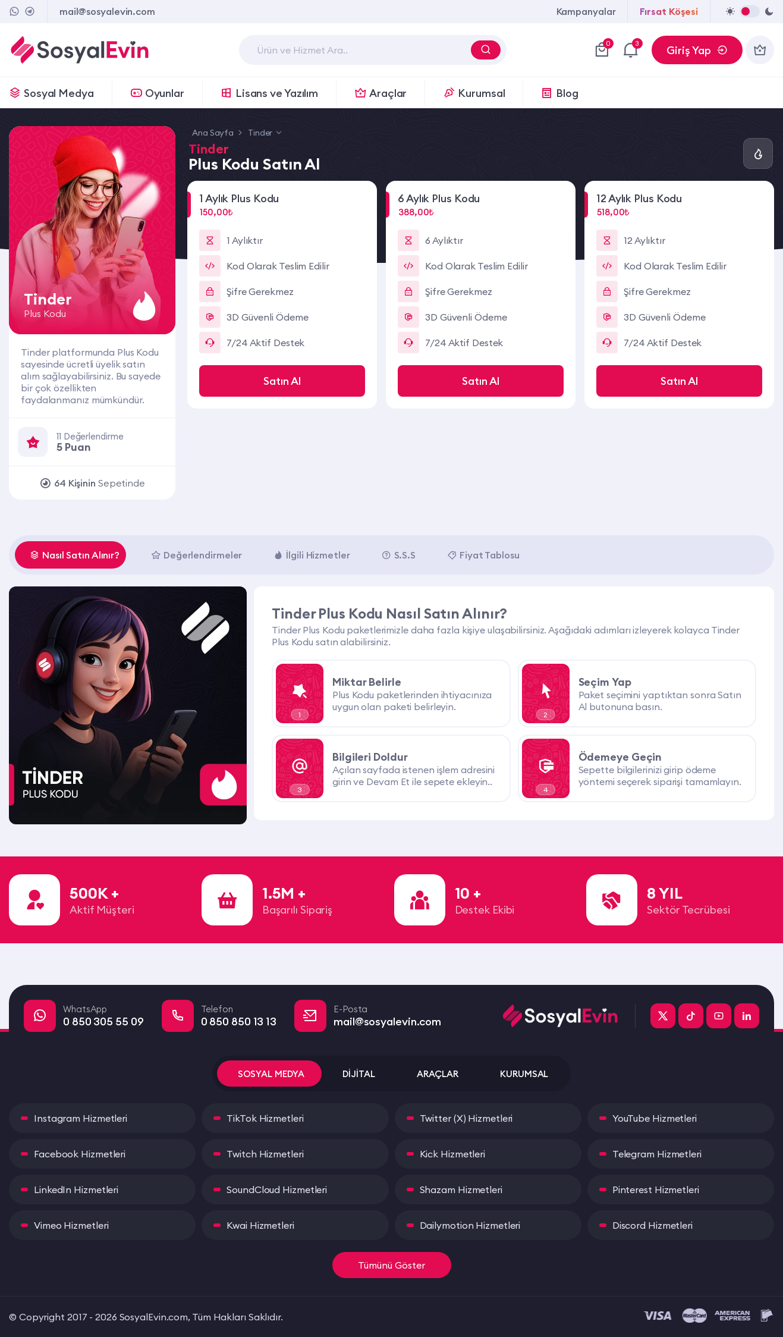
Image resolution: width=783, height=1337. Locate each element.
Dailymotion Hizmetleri (470, 1225)
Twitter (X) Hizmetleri (466, 1118)
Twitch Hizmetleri (265, 1154)
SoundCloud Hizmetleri (277, 1189)
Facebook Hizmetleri (79, 1154)
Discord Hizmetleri (652, 1225)
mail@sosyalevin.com (107, 11)
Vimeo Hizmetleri (71, 1225)
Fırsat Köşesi (669, 11)
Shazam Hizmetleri (461, 1189)
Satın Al (281, 381)
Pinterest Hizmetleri (655, 1189)
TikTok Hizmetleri (265, 1118)
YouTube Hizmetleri (654, 1118)
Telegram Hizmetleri (657, 1154)
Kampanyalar (586, 11)
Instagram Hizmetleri (80, 1118)
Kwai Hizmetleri (260, 1225)
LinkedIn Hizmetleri (76, 1189)
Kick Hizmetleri (453, 1154)
